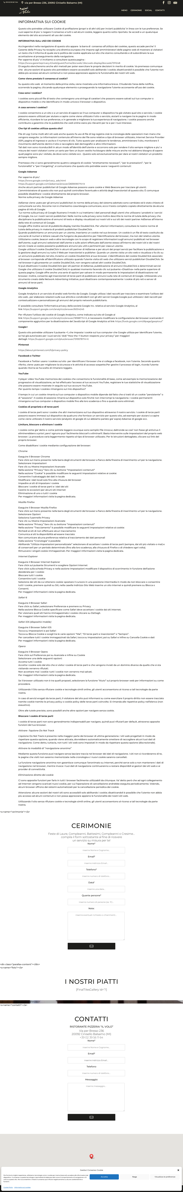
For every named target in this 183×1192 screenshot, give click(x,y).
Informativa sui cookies (22, 1187)
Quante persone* (91, 895)
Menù (124, 10)
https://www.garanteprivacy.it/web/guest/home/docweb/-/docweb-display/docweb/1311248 (69, 63)
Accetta (104, 1177)
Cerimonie (136, 10)
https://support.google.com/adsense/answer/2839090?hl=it (51, 184)
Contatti (160, 10)
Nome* (91, 843)
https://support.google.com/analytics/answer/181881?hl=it (55, 318)
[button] (178, 1170)
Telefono (91, 1066)
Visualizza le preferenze (165, 1177)
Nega (134, 1177)
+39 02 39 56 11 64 (91, 1037)
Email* (91, 856)
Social (148, 10)
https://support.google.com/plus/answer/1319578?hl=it (58, 339)
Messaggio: (91, 1079)
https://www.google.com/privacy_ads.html (42, 180)
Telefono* (91, 869)
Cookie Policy (8, 1187)
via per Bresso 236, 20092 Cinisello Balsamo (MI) (53, 2)
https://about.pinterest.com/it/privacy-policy (43, 350)
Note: (91, 908)
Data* (91, 882)
